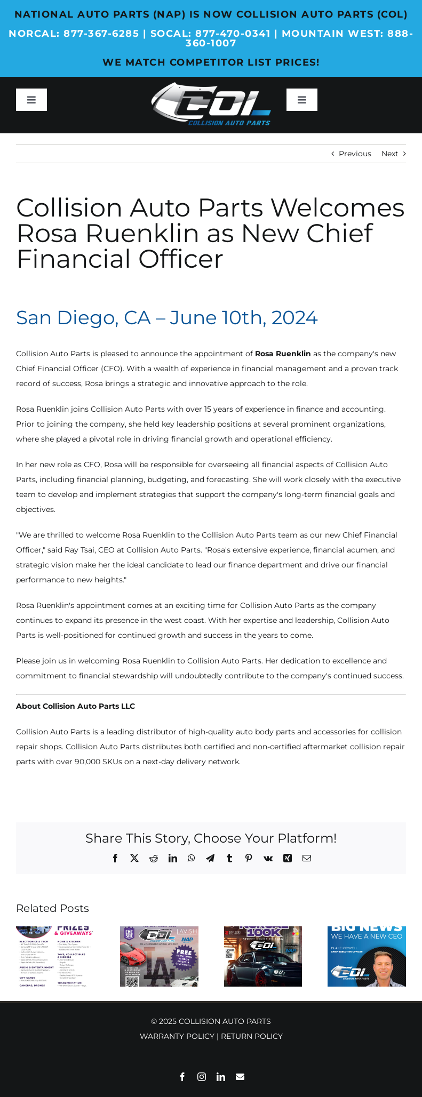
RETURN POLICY (252, 1036)
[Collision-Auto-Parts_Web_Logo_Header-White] (210, 86)
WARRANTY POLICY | (180, 1036)
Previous (355, 153)
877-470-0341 (232, 33)
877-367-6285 (101, 33)
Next (390, 153)
